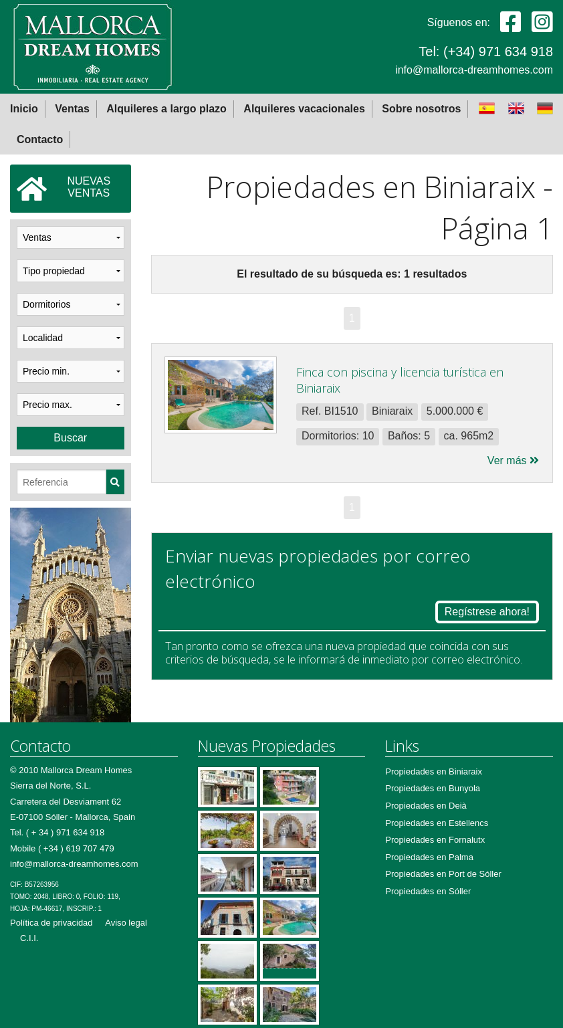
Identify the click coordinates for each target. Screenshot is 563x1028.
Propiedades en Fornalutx (435, 840)
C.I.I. (29, 938)
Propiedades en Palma (429, 857)
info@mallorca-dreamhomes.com (474, 70)
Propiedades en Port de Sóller (443, 874)
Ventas (72, 108)
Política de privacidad (51, 923)
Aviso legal (126, 923)
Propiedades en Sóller (428, 891)
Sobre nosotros (421, 108)
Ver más (513, 460)
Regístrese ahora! (487, 611)
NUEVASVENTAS (63, 188)
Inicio (24, 108)
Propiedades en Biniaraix (433, 771)
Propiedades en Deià (425, 806)
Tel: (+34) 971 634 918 (486, 51)
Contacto (40, 139)
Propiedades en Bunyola (432, 788)
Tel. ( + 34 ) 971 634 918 (57, 832)
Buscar (70, 437)
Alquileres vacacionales (303, 108)
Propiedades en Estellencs (436, 823)
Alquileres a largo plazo (166, 108)
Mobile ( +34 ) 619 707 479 (62, 848)
